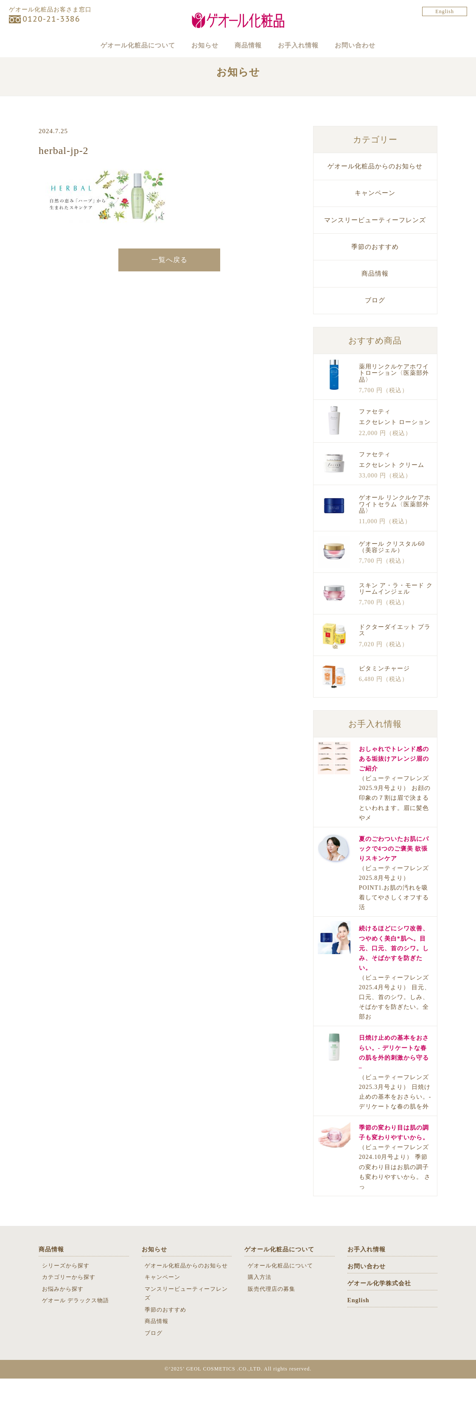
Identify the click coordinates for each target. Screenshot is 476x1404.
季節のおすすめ (375, 272)
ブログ (375, 326)
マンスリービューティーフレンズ (375, 245)
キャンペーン (375, 218)
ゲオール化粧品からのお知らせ (375, 192)
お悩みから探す (63, 1314)
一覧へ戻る (169, 285)
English (444, 11)
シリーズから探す (66, 1291)
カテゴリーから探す (68, 1303)
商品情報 (248, 45)
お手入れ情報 (309, 45)
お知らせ (193, 45)
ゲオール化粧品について (115, 45)
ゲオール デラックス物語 (75, 1326)
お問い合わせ (378, 45)
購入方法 (260, 1303)
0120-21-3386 (51, 19)
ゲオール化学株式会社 (379, 1309)
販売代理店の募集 (271, 1314)
